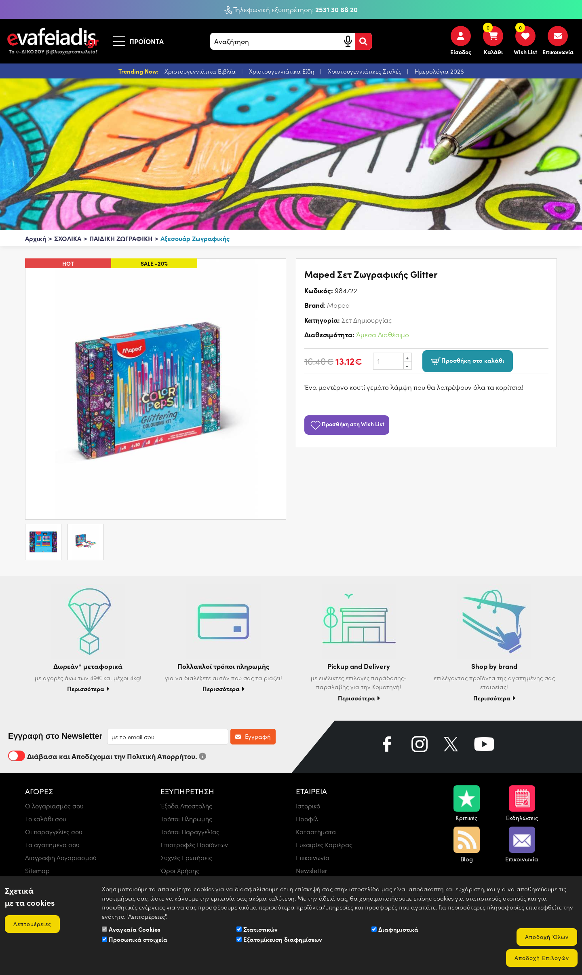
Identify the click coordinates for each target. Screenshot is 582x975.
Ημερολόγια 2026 (439, 71)
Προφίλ (307, 818)
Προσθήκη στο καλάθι (467, 360)
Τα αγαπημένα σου (52, 844)
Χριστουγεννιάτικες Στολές (365, 71)
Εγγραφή (253, 736)
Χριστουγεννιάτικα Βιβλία (200, 71)
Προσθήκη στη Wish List (346, 424)
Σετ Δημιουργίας (367, 319)
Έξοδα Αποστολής (186, 806)
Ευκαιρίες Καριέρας (324, 844)
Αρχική (35, 238)
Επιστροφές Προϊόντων (194, 844)
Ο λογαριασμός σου (54, 806)
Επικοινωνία (312, 857)
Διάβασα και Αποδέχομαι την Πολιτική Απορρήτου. (107, 756)
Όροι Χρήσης (179, 870)
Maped (338, 304)
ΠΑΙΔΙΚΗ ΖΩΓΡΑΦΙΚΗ (120, 238)
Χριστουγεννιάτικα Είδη (282, 71)
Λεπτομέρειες (32, 924)
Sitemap (37, 870)
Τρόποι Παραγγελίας (189, 831)
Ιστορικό (308, 806)
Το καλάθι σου (45, 818)
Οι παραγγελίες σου (53, 831)
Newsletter (311, 870)
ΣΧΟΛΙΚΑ (67, 238)
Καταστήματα (316, 831)
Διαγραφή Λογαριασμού (61, 857)
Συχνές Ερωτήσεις (186, 857)
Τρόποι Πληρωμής (186, 818)
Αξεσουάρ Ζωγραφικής (195, 238)
